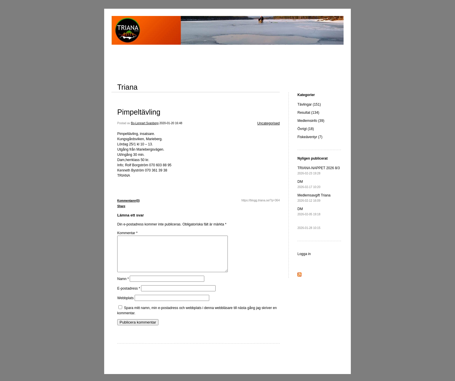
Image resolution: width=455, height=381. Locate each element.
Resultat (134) (308, 113)
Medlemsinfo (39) (310, 121)
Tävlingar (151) (309, 104)
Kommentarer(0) (128, 200)
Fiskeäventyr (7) (309, 137)
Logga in (304, 254)
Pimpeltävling (138, 112)
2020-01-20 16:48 (170, 123)
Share (121, 206)
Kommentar (127, 233)
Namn (123, 286)
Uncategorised (268, 123)
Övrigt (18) (305, 129)
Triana (127, 87)
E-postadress (128, 295)
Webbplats (125, 305)
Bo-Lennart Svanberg (144, 123)
